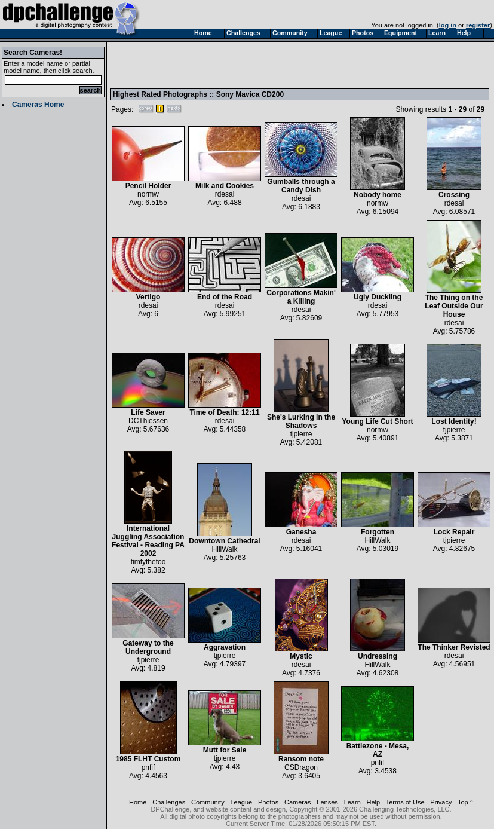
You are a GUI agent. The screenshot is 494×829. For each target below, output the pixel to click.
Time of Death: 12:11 (224, 409)
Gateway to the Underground (148, 644)
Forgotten (377, 528)
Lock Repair (454, 528)
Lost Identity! (454, 418)
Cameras (297, 802)
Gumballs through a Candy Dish (301, 182)
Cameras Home (38, 104)
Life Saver (148, 409)
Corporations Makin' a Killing (301, 293)
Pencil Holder (148, 182)
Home (137, 802)
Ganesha (301, 528)
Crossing (454, 191)
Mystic (301, 653)
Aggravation (224, 644)
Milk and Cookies (224, 182)
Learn (352, 802)
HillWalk (225, 549)
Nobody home (377, 191)
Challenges (168, 802)
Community (208, 802)
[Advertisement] (185, 64)
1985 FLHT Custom (148, 755)
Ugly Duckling (377, 293)
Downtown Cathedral (224, 537)
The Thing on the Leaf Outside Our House (454, 303)
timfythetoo (148, 562)
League (241, 802)
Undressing (377, 653)
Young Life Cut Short (377, 418)
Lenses (327, 802)
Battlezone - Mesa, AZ (377, 746)
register (478, 25)
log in (447, 25)
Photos (268, 802)
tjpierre (301, 434)
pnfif (148, 767)
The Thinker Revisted (454, 644)
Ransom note (301, 755)
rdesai (225, 194)
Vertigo (148, 293)
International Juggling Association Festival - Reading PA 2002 (148, 538)
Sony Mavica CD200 (250, 94)
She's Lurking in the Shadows (301, 418)
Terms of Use (405, 802)
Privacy (441, 802)
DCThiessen (148, 421)
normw (148, 194)
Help (374, 802)
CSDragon (301, 767)
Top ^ (465, 802)
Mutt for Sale (224, 746)
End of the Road (224, 293)
